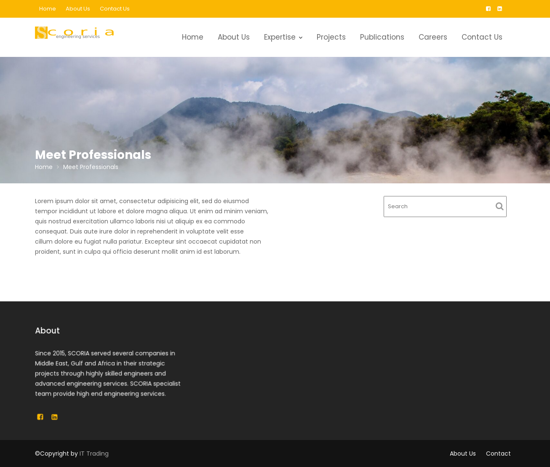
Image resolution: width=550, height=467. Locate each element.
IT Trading (94, 453)
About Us (78, 9)
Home (47, 9)
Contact (498, 453)
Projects (331, 37)
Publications (382, 37)
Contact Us (115, 9)
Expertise (280, 37)
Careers (433, 37)
